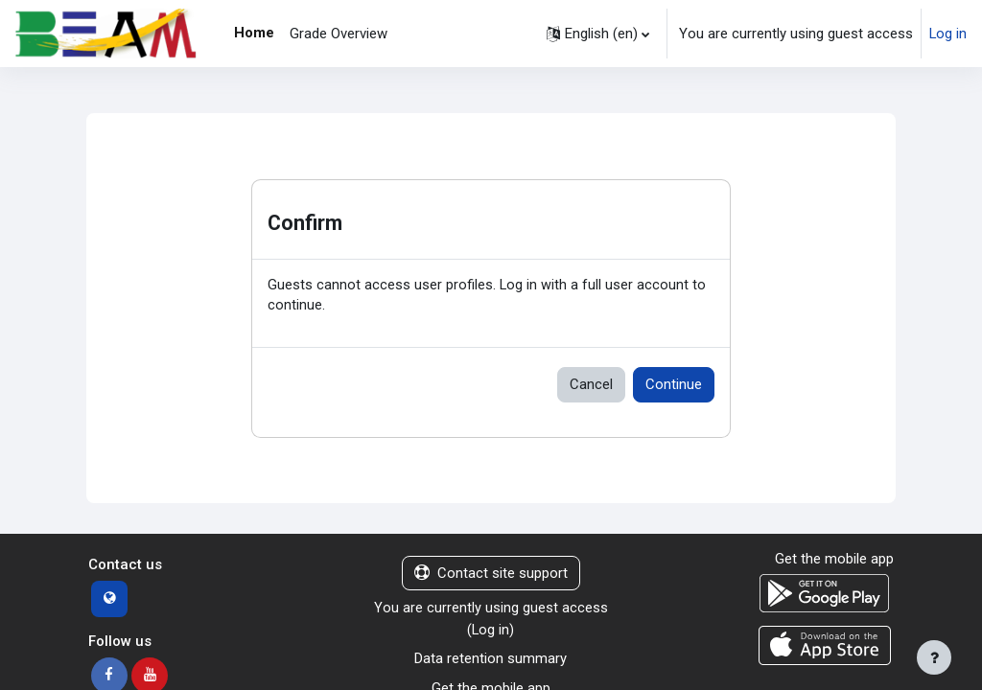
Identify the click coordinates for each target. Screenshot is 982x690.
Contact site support (491, 574)
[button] (598, 33)
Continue (673, 385)
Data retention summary (490, 660)
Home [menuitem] (254, 32)
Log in (948, 33)
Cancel (591, 385)
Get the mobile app (834, 559)
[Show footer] (934, 657)
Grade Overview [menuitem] (338, 33)
